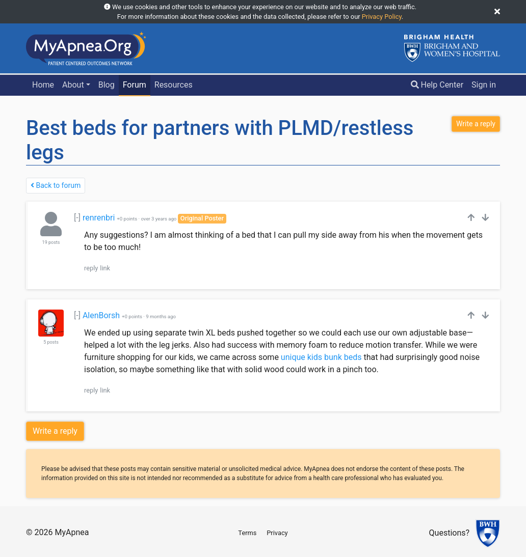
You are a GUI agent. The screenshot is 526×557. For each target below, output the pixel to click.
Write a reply (55, 431)
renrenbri (99, 217)
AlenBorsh (101, 315)
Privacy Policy (382, 16)
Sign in (483, 85)
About (73, 85)
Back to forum (56, 185)
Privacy (277, 533)
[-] (77, 217)
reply (91, 268)
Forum (134, 85)
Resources (173, 85)
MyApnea (72, 532)
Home (43, 85)
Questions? (449, 533)
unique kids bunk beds (321, 357)
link (105, 268)
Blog (106, 85)
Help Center (437, 85)
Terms (247, 533)
